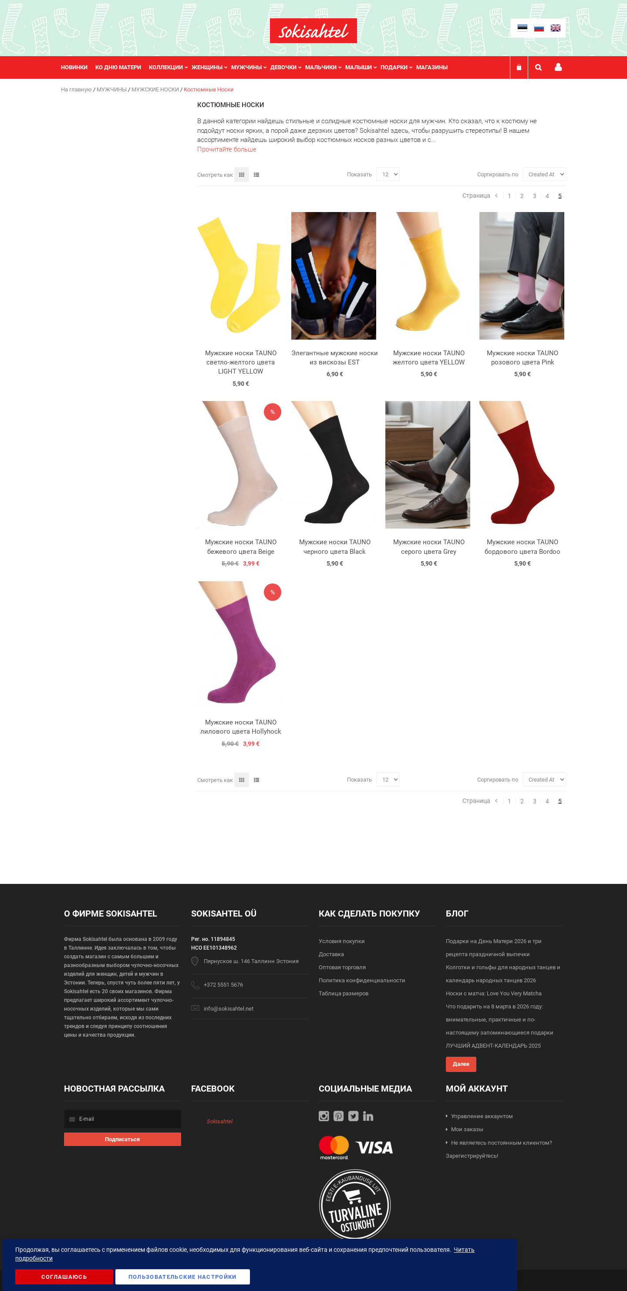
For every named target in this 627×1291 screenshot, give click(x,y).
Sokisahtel (220, 1121)
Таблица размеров (343, 993)
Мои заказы (467, 1129)
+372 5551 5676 (223, 984)
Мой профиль (558, 67)
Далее (461, 1064)
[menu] (258, 67)
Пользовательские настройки (182, 1277)
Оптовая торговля (342, 967)
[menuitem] (78, 67)
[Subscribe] (122, 1139)
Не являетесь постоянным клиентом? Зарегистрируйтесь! (499, 1149)
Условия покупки (342, 941)
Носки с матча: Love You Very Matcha (494, 993)
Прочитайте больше (226, 149)
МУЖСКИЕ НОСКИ (155, 89)
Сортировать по (497, 174)
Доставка (331, 954)
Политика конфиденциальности (362, 980)
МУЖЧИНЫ (112, 89)
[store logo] (313, 30)
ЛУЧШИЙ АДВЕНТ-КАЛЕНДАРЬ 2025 (493, 1045)
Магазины (432, 67)
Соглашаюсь (64, 1277)
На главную (77, 89)
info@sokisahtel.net (228, 1008)
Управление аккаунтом (482, 1116)
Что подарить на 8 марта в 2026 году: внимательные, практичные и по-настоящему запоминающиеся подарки (499, 1019)
